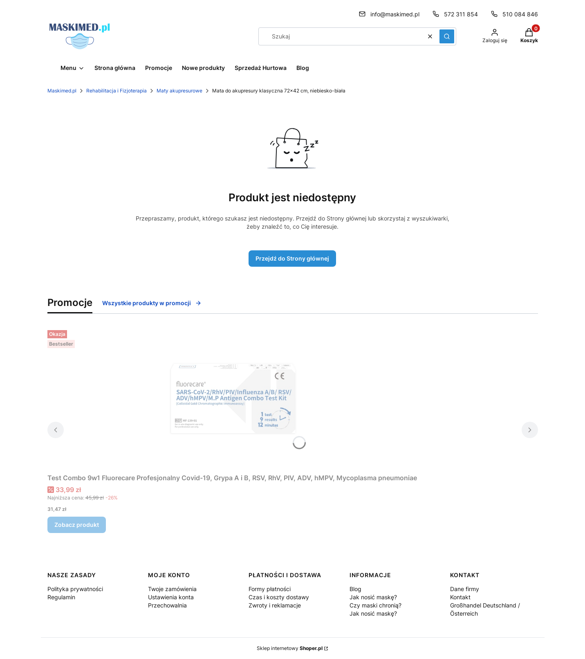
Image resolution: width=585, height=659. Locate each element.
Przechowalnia (167, 605)
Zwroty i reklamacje (275, 605)
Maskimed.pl (61, 91)
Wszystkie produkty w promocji (152, 302)
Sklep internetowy (290, 648)
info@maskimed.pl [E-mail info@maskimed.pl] (394, 14)
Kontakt (460, 597)
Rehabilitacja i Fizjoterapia (116, 91)
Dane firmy (464, 588)
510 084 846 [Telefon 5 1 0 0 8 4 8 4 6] (520, 14)
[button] (446, 36)
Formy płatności (270, 588)
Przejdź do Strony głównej (292, 258)
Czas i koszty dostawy (279, 597)
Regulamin (61, 597)
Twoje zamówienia (172, 588)
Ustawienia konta (171, 597)
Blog (355, 588)
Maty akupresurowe (179, 91)
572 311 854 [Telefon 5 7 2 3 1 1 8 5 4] (461, 14)
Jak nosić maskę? (373, 597)
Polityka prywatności (75, 588)
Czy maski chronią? (375, 605)
